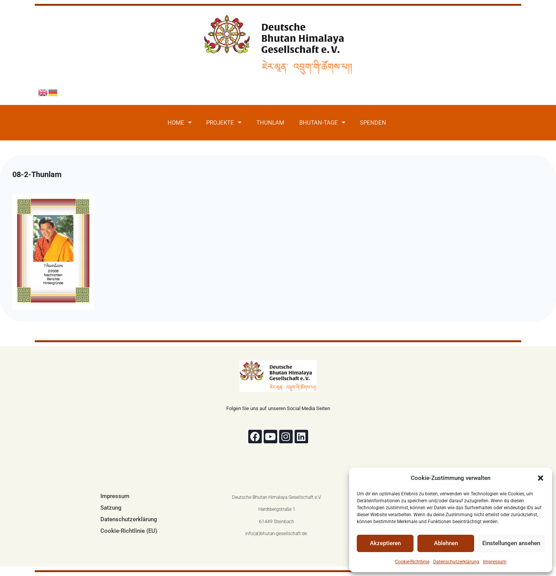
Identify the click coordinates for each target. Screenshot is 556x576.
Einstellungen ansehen (511, 543)
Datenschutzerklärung (456, 561)
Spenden (373, 122)
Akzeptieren (385, 543)
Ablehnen (446, 543)
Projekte (223, 122)
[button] (540, 478)
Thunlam (270, 122)
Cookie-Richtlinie (412, 561)
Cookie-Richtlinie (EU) (128, 530)
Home (180, 122)
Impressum (495, 561)
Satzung (111, 507)
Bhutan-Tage (322, 122)
